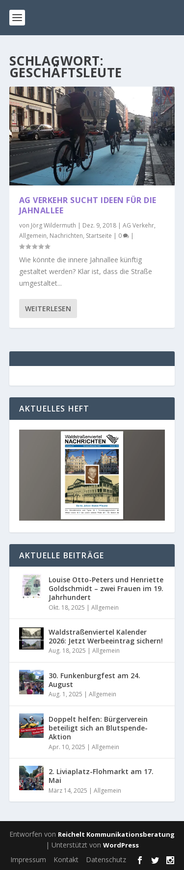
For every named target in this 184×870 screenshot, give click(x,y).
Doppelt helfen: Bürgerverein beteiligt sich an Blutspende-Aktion (98, 727)
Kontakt (66, 859)
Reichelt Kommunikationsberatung (116, 834)
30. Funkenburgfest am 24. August (94, 680)
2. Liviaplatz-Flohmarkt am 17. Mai (101, 776)
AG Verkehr (138, 225)
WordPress (121, 845)
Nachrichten (66, 235)
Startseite (99, 235)
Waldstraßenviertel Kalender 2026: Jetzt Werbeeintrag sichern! (106, 636)
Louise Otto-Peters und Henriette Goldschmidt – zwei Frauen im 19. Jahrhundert (106, 588)
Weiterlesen (48, 308)
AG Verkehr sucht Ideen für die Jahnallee (88, 205)
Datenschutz (106, 859)
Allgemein (33, 235)
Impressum (28, 859)
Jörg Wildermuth (53, 225)
